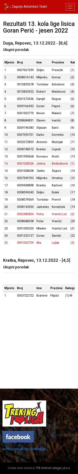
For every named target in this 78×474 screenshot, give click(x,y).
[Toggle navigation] (70, 7)
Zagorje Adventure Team (25, 7)
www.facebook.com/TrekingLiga (24, 449)
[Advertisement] (39, 350)
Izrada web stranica (21, 468)
